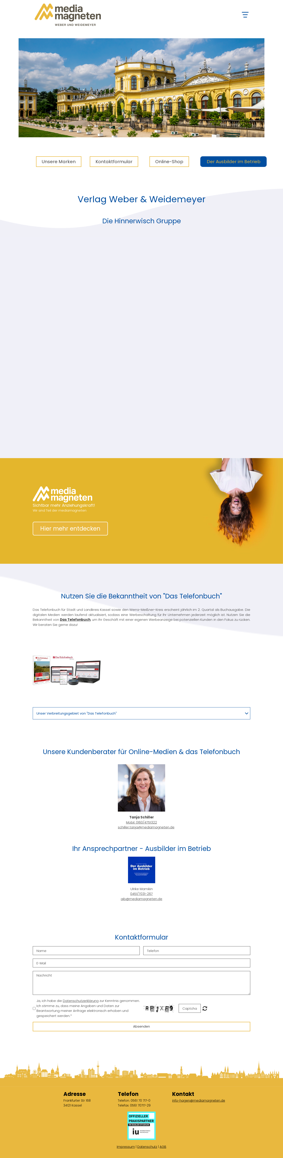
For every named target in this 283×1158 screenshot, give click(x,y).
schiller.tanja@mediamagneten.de (146, 827)
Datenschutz (147, 1147)
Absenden (141, 1026)
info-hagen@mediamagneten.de (198, 1100)
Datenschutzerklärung (81, 1000)
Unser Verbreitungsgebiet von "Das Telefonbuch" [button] (76, 713)
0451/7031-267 (141, 893)
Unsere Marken (59, 162)
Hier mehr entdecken (70, 529)
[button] (67, 670)
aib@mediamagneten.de (141, 898)
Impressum (126, 1147)
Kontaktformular (114, 162)
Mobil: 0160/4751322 (141, 822)
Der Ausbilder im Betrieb (233, 162)
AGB (163, 1147)
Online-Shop (169, 162)
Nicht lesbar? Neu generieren (205, 1008)
